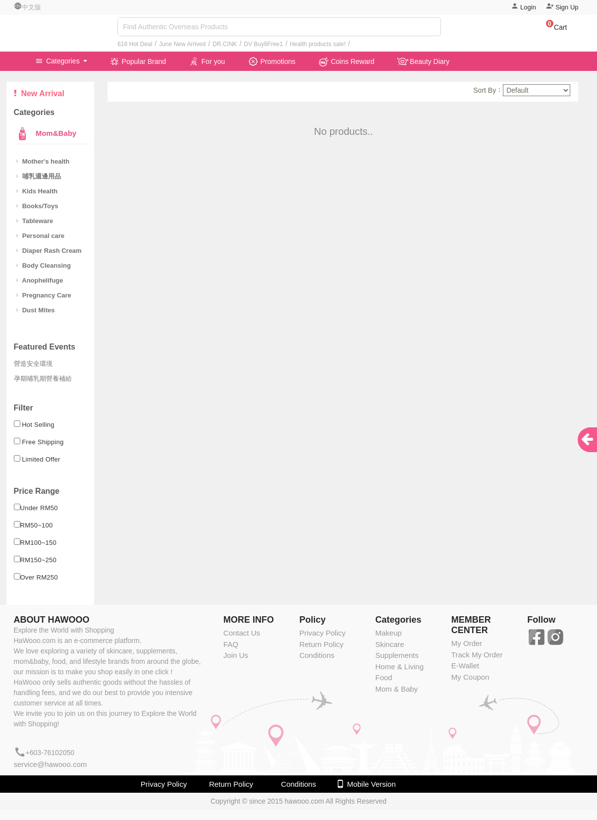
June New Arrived (182, 44)
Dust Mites (35, 310)
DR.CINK (225, 44)
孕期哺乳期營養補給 (43, 378)
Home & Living (399, 666)
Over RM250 (39, 577)
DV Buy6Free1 (263, 44)
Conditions (316, 655)
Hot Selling (38, 424)
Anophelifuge (39, 280)
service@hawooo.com (50, 764)
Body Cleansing (43, 265)
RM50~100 (36, 525)
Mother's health (43, 161)
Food (383, 677)
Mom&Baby (55, 133)
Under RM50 (39, 508)
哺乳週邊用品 (38, 176)
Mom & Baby (396, 689)
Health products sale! (318, 44)
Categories (58, 61)
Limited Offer (41, 459)
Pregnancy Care (43, 295)
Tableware (35, 221)
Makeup (388, 633)
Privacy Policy (322, 633)
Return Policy (321, 644)
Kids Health (37, 191)
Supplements (397, 655)
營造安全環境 (33, 363)
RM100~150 (38, 542)
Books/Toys (37, 206)
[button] (551, 28)
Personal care (40, 235)
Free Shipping (42, 442)
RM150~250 (38, 560)
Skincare (389, 644)
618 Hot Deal (134, 44)
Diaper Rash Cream (49, 250)
